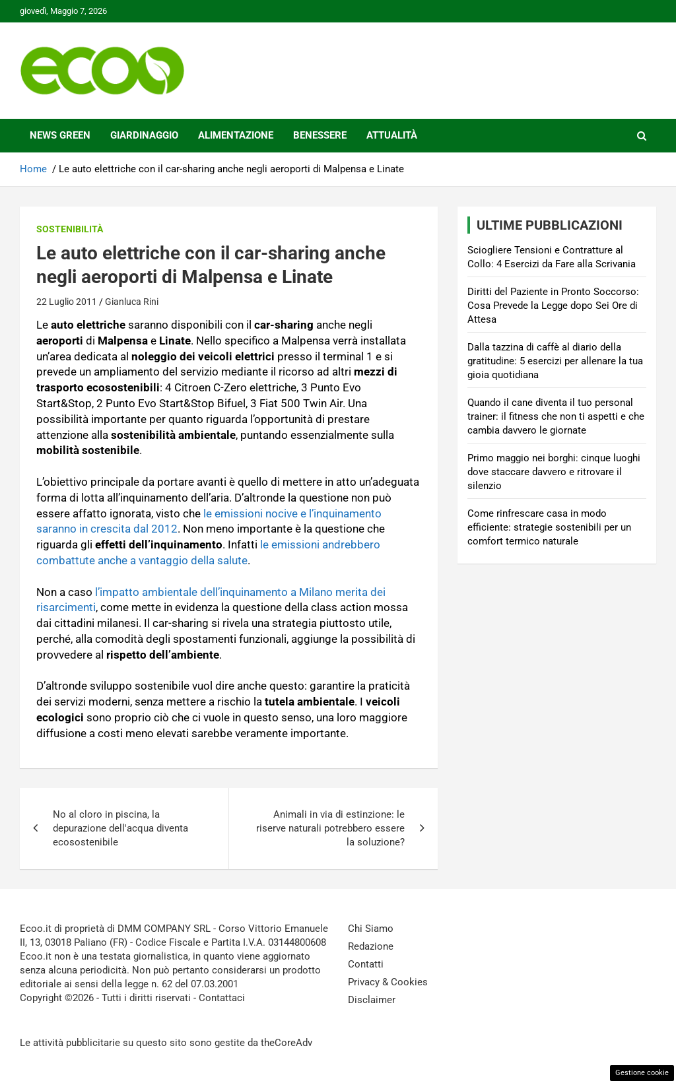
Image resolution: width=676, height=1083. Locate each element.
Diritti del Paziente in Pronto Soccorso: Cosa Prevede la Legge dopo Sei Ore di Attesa (553, 305)
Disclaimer (371, 1000)
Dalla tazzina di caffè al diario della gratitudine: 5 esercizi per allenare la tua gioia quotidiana (555, 361)
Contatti (366, 964)
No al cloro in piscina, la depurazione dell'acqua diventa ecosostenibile (120, 828)
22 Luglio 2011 (66, 301)
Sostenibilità (69, 229)
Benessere (320, 135)
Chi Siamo (370, 929)
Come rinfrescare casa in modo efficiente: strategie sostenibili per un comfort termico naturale (549, 527)
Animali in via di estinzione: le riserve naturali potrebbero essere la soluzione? (330, 828)
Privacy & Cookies (388, 982)
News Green (60, 135)
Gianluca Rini (131, 301)
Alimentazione (235, 135)
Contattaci (222, 998)
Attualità (391, 135)
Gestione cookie (642, 1072)
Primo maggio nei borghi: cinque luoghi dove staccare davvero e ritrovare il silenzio (553, 472)
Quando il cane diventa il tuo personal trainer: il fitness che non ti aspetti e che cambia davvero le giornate (555, 416)
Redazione (370, 946)
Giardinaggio (144, 135)
